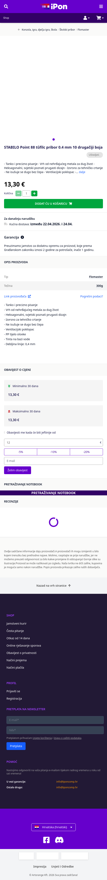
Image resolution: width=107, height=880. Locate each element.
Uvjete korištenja (42, 738)
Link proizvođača (17, 296)
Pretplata (16, 746)
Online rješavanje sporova (23, 645)
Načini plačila (15, 667)
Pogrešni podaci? (91, 296)
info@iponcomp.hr (67, 781)
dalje (82, 172)
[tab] (53, 139)
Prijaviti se (13, 691)
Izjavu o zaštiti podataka (67, 738)
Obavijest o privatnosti (21, 653)
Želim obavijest (18, 470)
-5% (20, 452)
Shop (6, 18)
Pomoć (11, 762)
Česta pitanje (15, 631)
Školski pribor (66, 29)
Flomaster (82, 29)
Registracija (14, 698)
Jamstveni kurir (16, 623)
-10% (53, 452)
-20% (86, 452)
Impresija (39, 866)
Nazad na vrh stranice (53, 585)
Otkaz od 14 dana (18, 638)
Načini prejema (16, 660)
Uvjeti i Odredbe (62, 866)
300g (99, 286)
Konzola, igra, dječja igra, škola (37, 29)
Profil (11, 683)
